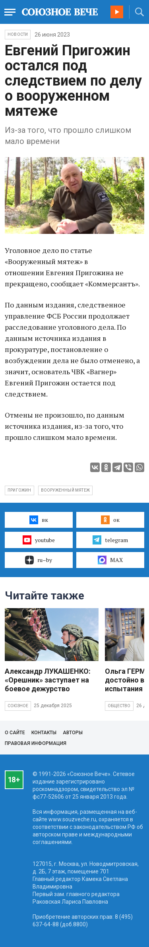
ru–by (38, 560)
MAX (110, 560)
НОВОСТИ (18, 34)
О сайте (15, 732)
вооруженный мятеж (65, 490)
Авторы (73, 732)
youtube (39, 539)
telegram (110, 539)
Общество (119, 706)
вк (38, 519)
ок (110, 519)
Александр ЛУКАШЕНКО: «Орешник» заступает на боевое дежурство (48, 680)
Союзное (18, 706)
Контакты (43, 732)
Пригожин (19, 490)
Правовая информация (35, 743)
